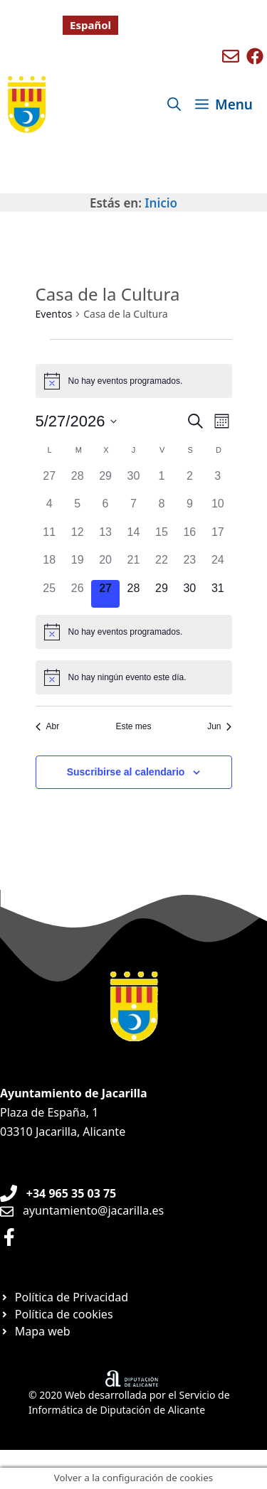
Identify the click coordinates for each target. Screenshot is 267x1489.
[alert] (134, 381)
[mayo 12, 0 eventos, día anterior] (77, 538)
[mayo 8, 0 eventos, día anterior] (161, 509)
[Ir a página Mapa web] (35, 1331)
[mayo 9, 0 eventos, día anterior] (190, 509)
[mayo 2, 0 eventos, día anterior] (190, 481)
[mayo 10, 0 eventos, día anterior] (217, 509)
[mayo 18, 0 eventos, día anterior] (49, 565)
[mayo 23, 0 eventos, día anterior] (190, 565)
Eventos (54, 314)
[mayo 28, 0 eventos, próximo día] (133, 594)
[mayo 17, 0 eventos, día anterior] (217, 538)
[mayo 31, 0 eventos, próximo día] (217, 594)
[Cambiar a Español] (90, 25)
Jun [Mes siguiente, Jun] (219, 726)
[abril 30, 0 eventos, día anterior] (133, 481)
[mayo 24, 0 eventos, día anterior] (217, 565)
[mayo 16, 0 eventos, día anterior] (190, 538)
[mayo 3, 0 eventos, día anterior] (217, 481)
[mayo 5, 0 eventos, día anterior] (77, 509)
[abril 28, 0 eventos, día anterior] (77, 481)
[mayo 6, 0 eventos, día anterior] (105, 509)
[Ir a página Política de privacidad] (64, 1297)
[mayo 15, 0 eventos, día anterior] (161, 538)
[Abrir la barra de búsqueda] (174, 104)
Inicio (161, 203)
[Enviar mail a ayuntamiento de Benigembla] (231, 56)
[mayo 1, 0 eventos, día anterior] (161, 481)
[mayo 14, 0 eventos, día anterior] (133, 538)
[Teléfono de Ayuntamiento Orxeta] (58, 1193)
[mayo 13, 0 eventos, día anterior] (105, 538)
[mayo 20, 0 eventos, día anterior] (105, 565)
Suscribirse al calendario (126, 772)
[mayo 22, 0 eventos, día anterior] (161, 565)
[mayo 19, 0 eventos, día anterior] (77, 565)
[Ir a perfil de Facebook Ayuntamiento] (9, 1237)
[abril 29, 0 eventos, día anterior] (105, 481)
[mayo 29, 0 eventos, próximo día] (161, 594)
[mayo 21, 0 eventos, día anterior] (133, 565)
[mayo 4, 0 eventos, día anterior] (49, 509)
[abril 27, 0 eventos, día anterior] (49, 481)
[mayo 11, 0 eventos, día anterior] (49, 538)
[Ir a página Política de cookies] (56, 1314)
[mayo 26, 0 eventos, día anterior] (77, 594)
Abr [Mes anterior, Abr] (48, 726)
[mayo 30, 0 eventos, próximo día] (190, 594)
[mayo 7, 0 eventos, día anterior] (133, 509)
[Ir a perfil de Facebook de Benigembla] (255, 56)
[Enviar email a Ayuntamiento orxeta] (82, 1210)
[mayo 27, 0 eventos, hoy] (105, 594)
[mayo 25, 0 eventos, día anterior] (49, 594)
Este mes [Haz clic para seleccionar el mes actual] (133, 726)
